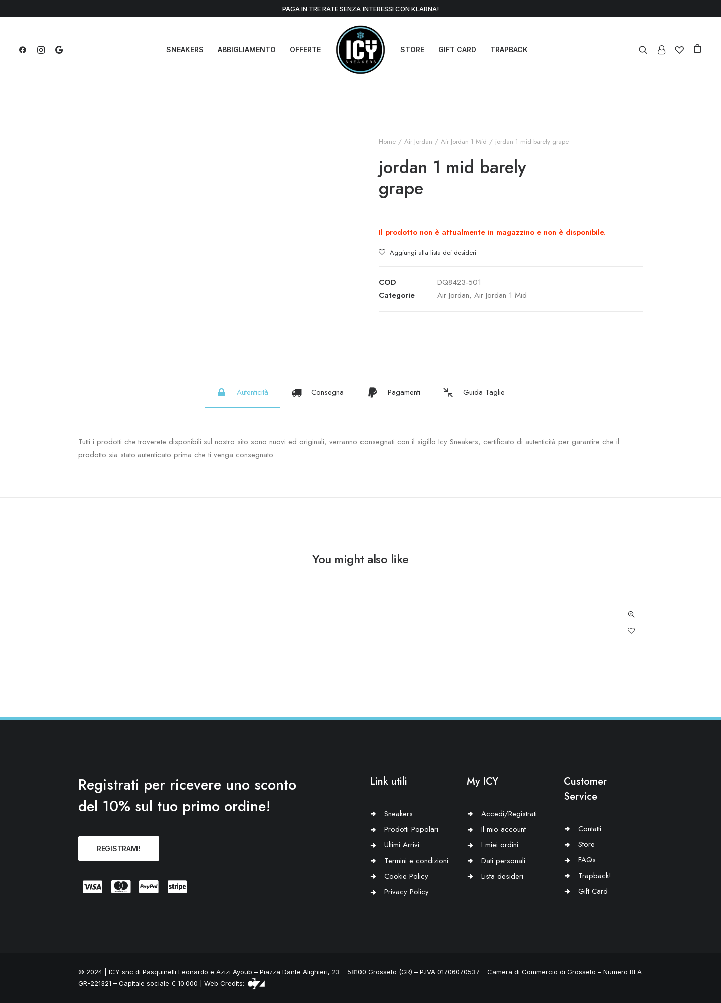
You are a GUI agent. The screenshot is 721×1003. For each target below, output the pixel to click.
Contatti (589, 828)
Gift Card (593, 891)
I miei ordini (499, 844)
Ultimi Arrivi (401, 844)
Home (387, 141)
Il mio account (503, 829)
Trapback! (594, 875)
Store (586, 844)
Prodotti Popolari (411, 829)
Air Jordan (418, 141)
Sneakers (398, 813)
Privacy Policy (406, 891)
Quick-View (631, 614)
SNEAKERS (185, 49)
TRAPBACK (509, 49)
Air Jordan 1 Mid (464, 141)
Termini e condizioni (416, 860)
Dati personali (503, 860)
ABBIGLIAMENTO (247, 49)
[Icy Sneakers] (360, 50)
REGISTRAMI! (119, 848)
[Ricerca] (645, 49)
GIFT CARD (457, 49)
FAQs (587, 859)
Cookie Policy (406, 876)
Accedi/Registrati (509, 813)
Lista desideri (502, 876)
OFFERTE (305, 49)
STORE (412, 49)
